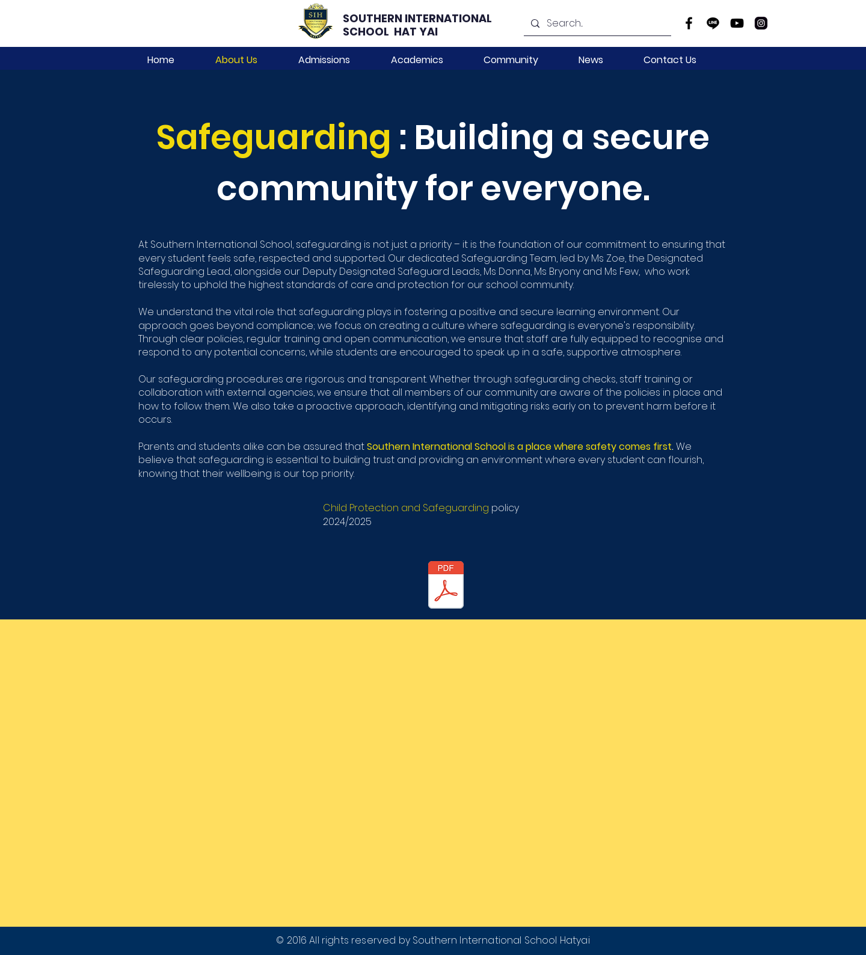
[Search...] (596, 23)
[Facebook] (689, 23)
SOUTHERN (374, 18)
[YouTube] (737, 23)
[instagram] (761, 23)
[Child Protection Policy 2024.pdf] (446, 586)
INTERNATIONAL (449, 18)
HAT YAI (416, 31)
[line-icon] (713, 23)
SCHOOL (368, 31)
